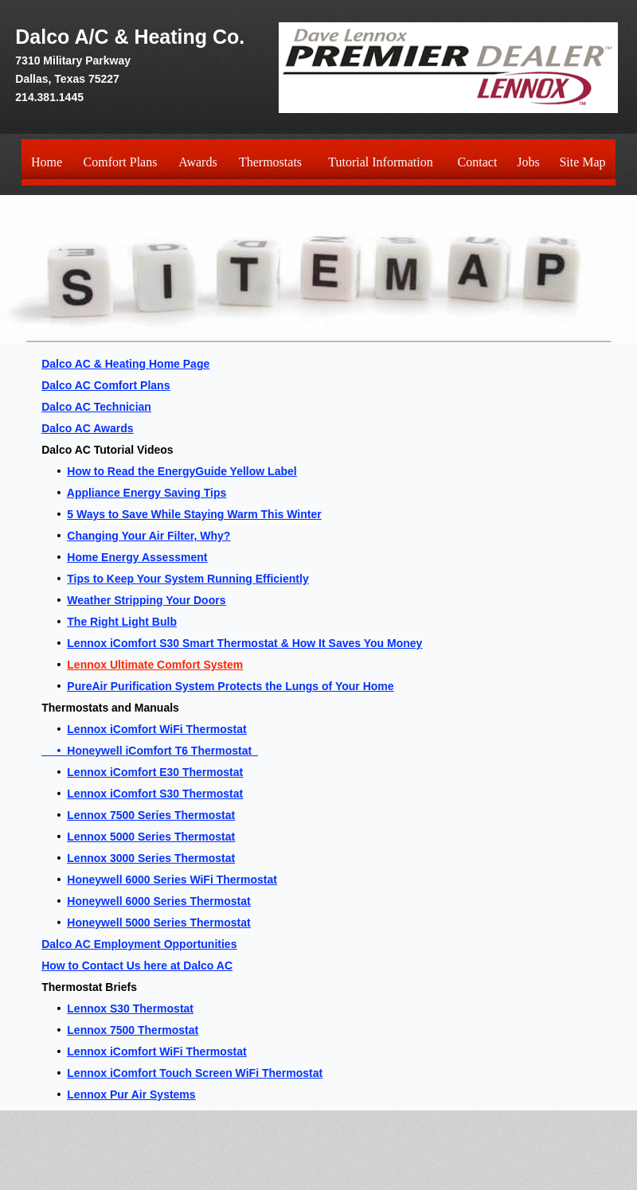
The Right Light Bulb (122, 621)
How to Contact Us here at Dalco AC (137, 965)
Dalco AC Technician (96, 406)
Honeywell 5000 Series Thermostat (158, 922)
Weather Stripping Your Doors (146, 600)
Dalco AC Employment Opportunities (138, 944)
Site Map (582, 162)
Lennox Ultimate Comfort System (155, 664)
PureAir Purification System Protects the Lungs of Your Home (230, 686)
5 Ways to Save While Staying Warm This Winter (194, 514)
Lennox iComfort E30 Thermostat (155, 772)
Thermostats (270, 162)
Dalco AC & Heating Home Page (125, 363)
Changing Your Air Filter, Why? (148, 535)
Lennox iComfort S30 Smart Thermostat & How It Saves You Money (244, 643)
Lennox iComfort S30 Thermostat (155, 793)
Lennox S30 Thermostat (130, 1008)
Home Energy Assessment (137, 557)
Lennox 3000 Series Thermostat (151, 858)
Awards (197, 162)
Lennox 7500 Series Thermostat (151, 815)
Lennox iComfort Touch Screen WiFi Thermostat (194, 1073)
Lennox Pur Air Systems (131, 1094)
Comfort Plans (121, 162)
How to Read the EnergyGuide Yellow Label (181, 471)
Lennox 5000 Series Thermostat (151, 836)
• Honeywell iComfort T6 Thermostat (149, 750)
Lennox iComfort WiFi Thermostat (156, 729)
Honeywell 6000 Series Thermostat (158, 901)
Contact (478, 162)
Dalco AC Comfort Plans (105, 385)
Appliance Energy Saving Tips (146, 492)
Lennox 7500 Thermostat (132, 1030)
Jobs (528, 162)
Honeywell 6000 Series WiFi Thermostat (172, 879)
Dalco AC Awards (87, 428)
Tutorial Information (380, 162)
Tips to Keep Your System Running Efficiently (187, 578)
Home (46, 162)
